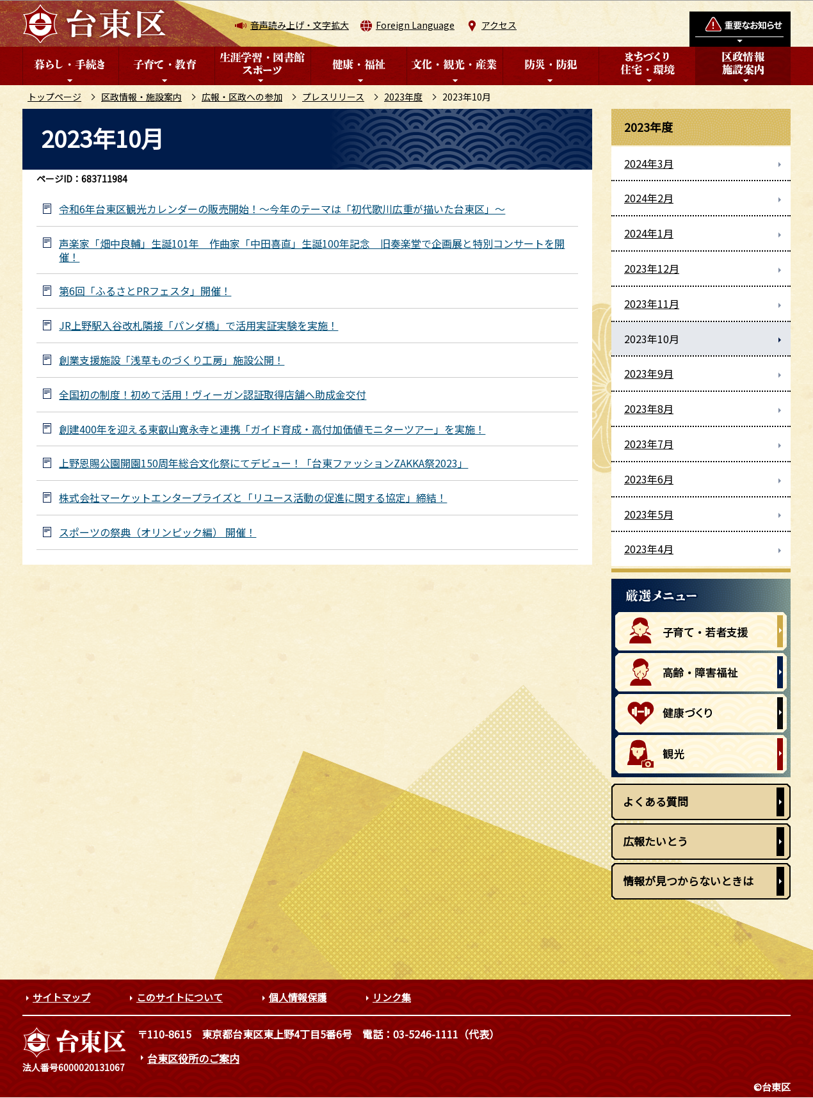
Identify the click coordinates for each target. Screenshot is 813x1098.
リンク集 (392, 997)
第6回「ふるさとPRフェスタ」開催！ (145, 291)
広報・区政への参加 (242, 96)
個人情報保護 (297, 997)
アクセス (499, 25)
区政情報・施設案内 (141, 96)
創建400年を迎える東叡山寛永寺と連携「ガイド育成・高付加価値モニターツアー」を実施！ (272, 429)
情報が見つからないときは (688, 881)
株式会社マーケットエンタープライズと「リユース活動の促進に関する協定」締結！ (253, 498)
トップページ (54, 96)
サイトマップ (61, 997)
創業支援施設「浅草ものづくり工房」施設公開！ (171, 360)
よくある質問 (655, 801)
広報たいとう (655, 841)
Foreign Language (415, 25)
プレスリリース (333, 96)
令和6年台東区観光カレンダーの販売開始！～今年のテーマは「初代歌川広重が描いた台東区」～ (282, 209)
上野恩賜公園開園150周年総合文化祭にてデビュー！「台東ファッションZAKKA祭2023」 (263, 463)
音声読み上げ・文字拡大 (299, 25)
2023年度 (403, 96)
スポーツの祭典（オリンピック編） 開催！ (157, 532)
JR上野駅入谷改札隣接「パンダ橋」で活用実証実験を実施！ (198, 325)
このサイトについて (179, 997)
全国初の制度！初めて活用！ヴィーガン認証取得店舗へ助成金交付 (212, 394)
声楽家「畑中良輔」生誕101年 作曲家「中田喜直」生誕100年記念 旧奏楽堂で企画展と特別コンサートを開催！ (312, 250)
